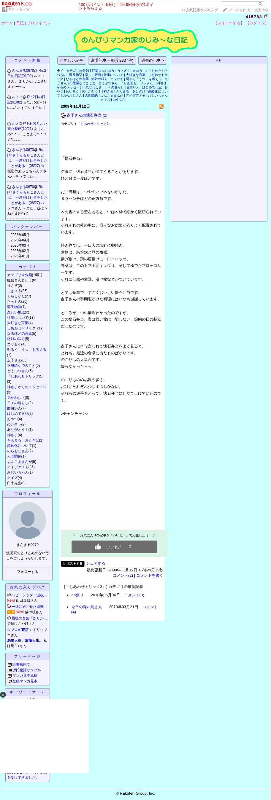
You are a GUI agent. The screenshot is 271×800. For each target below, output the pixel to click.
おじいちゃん (17, 472)
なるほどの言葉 (19, 334)
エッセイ (14, 344)
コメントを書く (149, 575)
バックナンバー (27, 227)
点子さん (14, 360)
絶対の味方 (16, 339)
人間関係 (14, 456)
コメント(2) (123, 575)
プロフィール (38, 23)
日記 (20, 23)
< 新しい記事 (71, 60)
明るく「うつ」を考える (26, 350)
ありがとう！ (17, 430)
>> (200, 10)
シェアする (95, 563)
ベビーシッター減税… (29, 595)
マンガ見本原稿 (24, 675)
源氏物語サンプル (26, 670)
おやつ (12, 419)
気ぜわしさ (16, 398)
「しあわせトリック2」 (26, 376)
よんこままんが (19, 462)
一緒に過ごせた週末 (28, 607)
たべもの (14, 301)
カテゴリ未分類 (19, 275)
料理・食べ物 (19, 9)
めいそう (14, 424)
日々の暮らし (17, 403)
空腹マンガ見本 (24, 681)
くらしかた (16, 296)
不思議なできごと (21, 366)
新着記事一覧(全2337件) (112, 60)
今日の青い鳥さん (86, 607)
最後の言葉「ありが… (29, 618)
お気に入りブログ (27, 587)
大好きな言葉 (17, 323)
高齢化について (19, 446)
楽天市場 (261, 10)
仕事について (17, 317)
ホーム (7, 23)
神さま (12, 435)
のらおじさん (17, 451)
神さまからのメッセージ (26, 387)
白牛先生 (119, 99)
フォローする (27, 572)
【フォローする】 (228, 23)
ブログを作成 (239, 10)
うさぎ (122, 70)
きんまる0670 (23, 70)
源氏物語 (14, 307)
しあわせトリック (21, 328)
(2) (105, 115)
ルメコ (17, 97)
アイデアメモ (17, 467)
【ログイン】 (257, 23)
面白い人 (14, 408)
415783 (254, 17)
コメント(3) (134, 595)
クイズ (12, 478)
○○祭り (77, 595)
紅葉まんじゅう (103, 70)
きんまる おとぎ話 (23, 440)
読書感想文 (21, 664)
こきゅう (14, 291)
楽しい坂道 (16, 312)
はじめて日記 (17, 414)
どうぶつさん (17, 371)
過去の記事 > (152, 60)
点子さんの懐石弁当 (84, 115)
